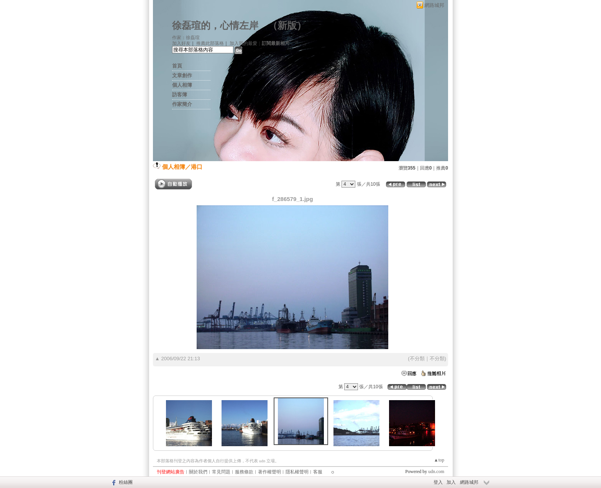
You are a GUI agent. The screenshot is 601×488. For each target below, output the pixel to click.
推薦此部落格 (210, 43)
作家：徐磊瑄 (186, 37)
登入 (438, 482)
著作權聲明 (269, 472)
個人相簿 (182, 85)
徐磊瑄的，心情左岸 (215, 25)
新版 (287, 25)
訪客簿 (179, 94)
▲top (439, 460)
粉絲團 (126, 482)
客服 (317, 472)
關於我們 (198, 472)
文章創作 (182, 75)
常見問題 (221, 472)
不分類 (417, 358)
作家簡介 (182, 104)
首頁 (177, 66)
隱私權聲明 (297, 472)
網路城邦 (434, 5)
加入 (451, 482)
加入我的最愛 (243, 43)
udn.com (436, 471)
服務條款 (244, 472)
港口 (196, 166)
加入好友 (181, 43)
